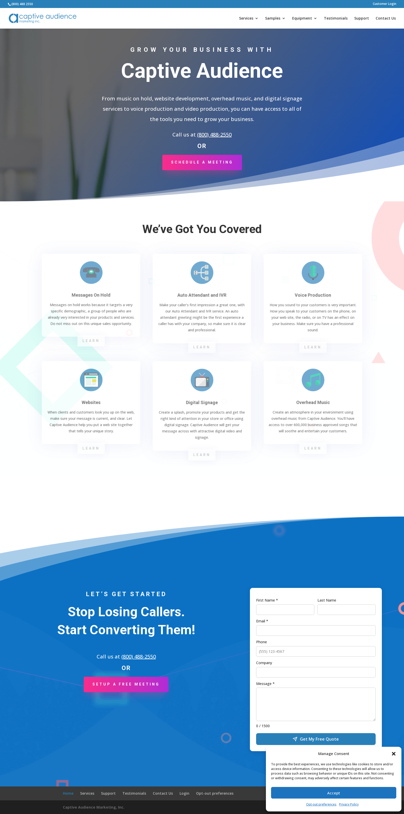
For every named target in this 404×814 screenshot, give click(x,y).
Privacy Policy (349, 804)
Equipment (302, 18)
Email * (262, 621)
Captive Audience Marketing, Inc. (93, 807)
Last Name (326, 600)
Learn (91, 341)
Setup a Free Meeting (126, 684)
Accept (333, 792)
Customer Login (384, 4)
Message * (265, 683)
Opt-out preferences (321, 804)
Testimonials (336, 18)
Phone (261, 641)
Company (264, 662)
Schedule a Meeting (202, 162)
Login (184, 793)
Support (361, 18)
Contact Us (386, 18)
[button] (393, 753)
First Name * (267, 600)
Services (246, 18)
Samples (272, 18)
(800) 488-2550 (214, 134)
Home (68, 793)
